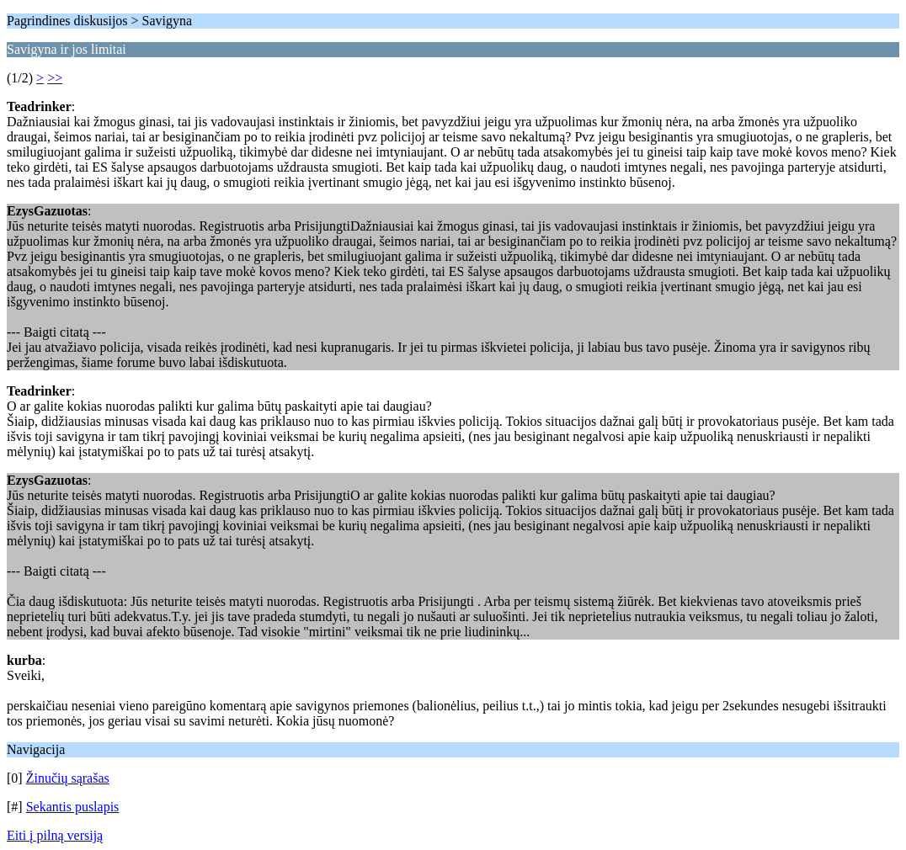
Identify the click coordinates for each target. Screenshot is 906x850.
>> (54, 78)
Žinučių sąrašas (67, 778)
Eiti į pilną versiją (55, 835)
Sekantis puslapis (73, 807)
